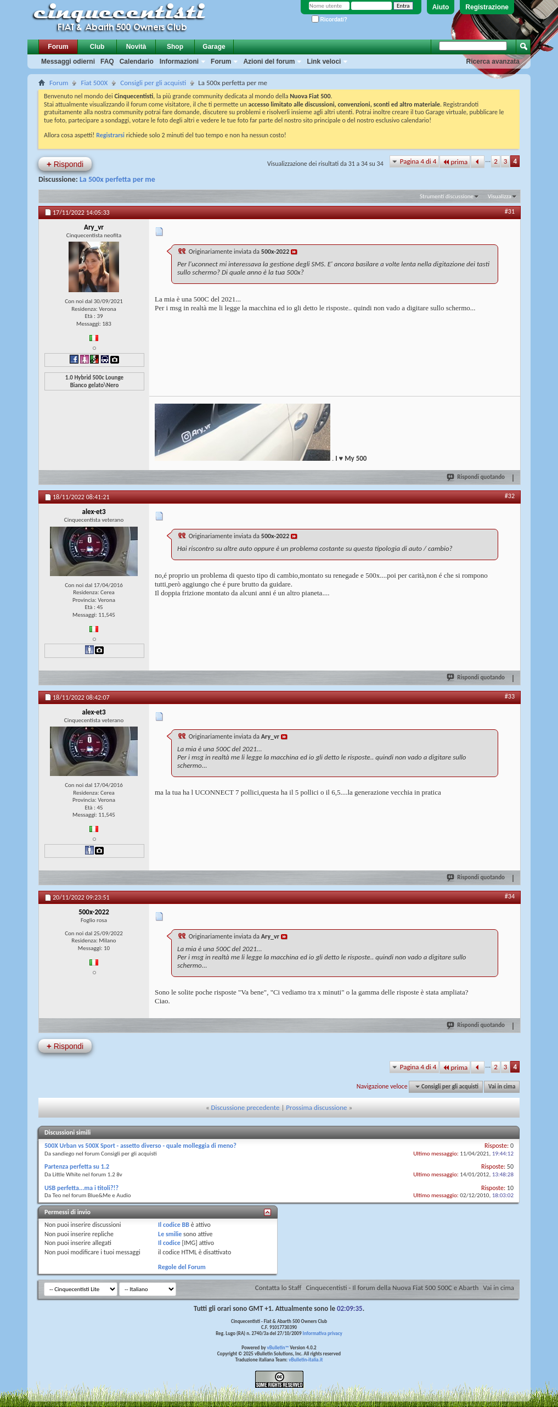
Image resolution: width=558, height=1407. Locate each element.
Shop (175, 47)
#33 (510, 696)
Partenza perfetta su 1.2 (76, 1166)
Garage (213, 47)
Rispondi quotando (476, 477)
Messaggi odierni (68, 61)
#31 (510, 211)
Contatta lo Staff (278, 1287)
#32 (510, 496)
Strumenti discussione (447, 196)
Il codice (169, 1243)
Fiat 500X (94, 83)
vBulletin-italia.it (306, 1359)
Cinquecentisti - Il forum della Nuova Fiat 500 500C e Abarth (392, 1287)
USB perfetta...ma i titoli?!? (81, 1188)
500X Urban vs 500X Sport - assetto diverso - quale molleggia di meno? (140, 1145)
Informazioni (179, 61)
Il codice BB (173, 1225)
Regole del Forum (182, 1267)
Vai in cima (501, 1086)
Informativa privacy (322, 1333)
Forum (58, 47)
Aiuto (440, 7)
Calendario (137, 61)
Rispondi (65, 164)
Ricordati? (329, 19)
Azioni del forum (269, 61)
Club (97, 47)
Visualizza (499, 196)
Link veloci (324, 61)
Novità (136, 47)
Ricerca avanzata (493, 61)
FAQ (107, 61)
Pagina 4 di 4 (418, 161)
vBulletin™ (278, 1347)
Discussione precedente (245, 1107)
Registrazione (487, 7)
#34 (510, 896)
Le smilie (170, 1234)
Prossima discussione (316, 1107)
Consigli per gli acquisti (153, 83)
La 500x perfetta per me (117, 179)
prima (454, 162)
